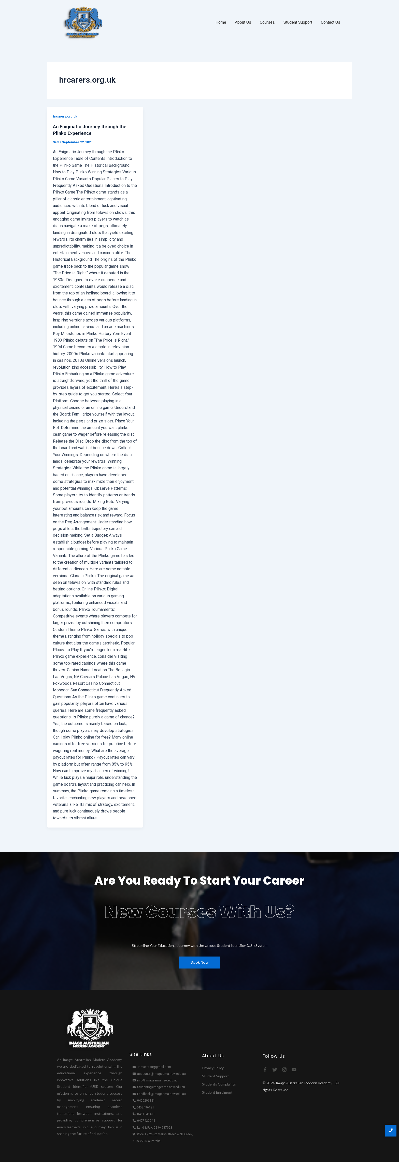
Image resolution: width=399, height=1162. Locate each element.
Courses (267, 22)
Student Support (297, 22)
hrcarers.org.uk (66, 116)
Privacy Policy (213, 1068)
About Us (243, 22)
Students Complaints (219, 1084)
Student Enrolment (217, 1092)
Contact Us (330, 22)
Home (221, 22)
